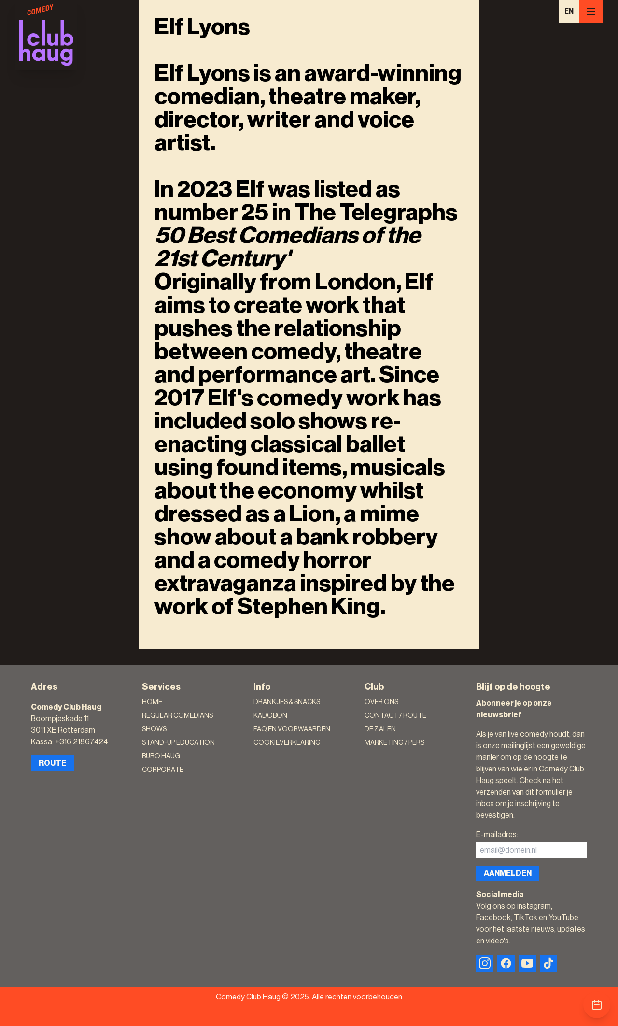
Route (52, 763)
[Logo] (46, 35)
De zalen (380, 729)
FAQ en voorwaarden (291, 729)
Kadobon (270, 715)
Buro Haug (161, 756)
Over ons (381, 702)
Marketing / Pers (394, 743)
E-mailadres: (497, 835)
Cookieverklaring (287, 743)
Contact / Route (395, 715)
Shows (154, 729)
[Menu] (591, 11)
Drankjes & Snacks (286, 702)
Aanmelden (508, 873)
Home (152, 702)
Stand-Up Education (178, 743)
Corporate (162, 770)
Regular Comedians (177, 715)
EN (569, 11)
